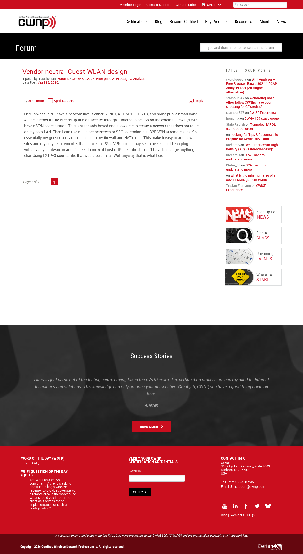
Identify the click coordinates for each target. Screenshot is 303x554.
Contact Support (158, 4)
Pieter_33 (233, 165)
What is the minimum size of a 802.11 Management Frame (251, 177)
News (281, 21)
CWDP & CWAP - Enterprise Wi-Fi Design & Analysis (108, 78)
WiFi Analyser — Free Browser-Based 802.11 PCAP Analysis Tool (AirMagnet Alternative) (251, 85)
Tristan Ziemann (238, 185)
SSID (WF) (32, 463)
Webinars (237, 515)
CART (211, 4)
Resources (243, 21)
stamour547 (235, 98)
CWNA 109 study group (262, 118)
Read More (149, 426)
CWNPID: (135, 470)
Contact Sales (186, 4)
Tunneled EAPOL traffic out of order (251, 126)
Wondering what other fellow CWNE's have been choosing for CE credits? (250, 102)
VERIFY (138, 492)
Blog (158, 21)
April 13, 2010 (48, 82)
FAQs (251, 515)
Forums (63, 78)
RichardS (233, 144)
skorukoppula (236, 79)
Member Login (130, 4)
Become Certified (184, 21)
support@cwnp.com (250, 486)
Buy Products (216, 21)
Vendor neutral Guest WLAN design (74, 71)
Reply (199, 100)
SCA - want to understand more (245, 157)
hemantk (232, 118)
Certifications (136, 21)
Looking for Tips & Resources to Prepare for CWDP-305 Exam (252, 136)
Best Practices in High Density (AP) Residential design (252, 146)
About (264, 21)
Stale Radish (235, 124)
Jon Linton (36, 100)
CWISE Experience (263, 112)
